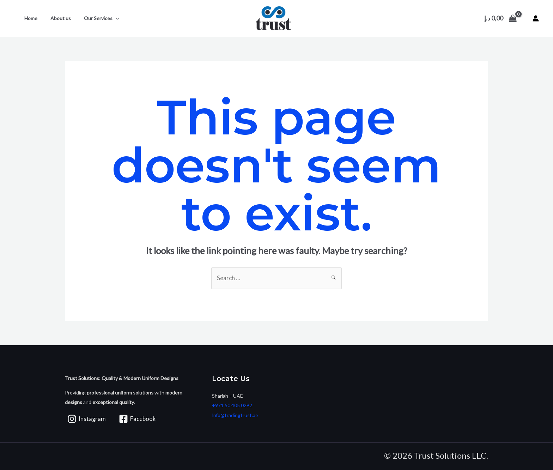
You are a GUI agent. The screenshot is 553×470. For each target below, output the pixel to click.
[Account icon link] (536, 18)
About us (55, 18)
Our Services (93, 18)
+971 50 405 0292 (232, 406)
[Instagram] (87, 419)
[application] (107, 18)
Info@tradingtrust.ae (235, 415)
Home (29, 18)
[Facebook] (138, 419)
